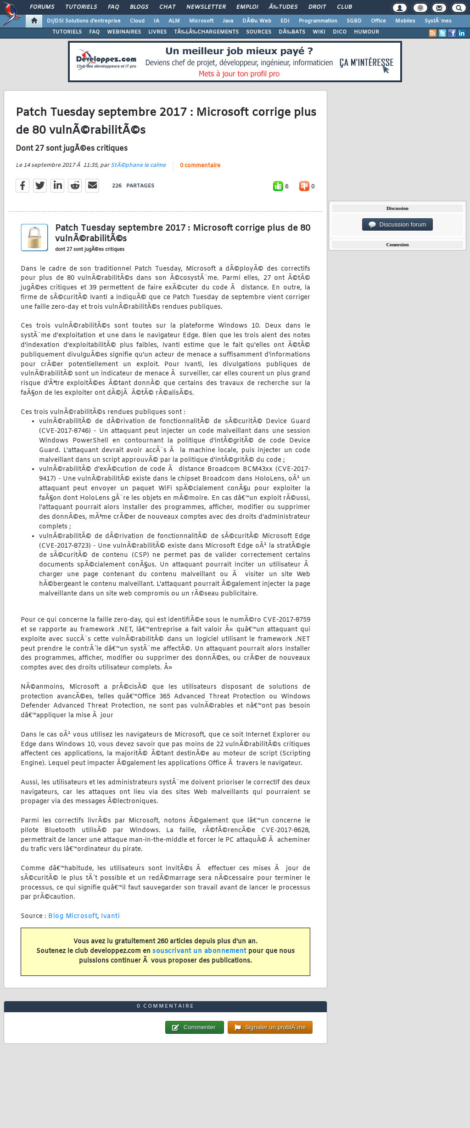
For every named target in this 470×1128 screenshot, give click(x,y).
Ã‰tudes (283, 7)
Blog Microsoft (72, 916)
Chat (167, 7)
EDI (285, 21)
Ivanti (110, 916)
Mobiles (405, 21)
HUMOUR (366, 32)
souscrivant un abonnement (199, 951)
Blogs (139, 7)
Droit (317, 7)
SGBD (354, 21)
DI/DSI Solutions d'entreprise (84, 21)
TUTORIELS (67, 32)
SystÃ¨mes (438, 21)
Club (344, 7)
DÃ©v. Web (256, 21)
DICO (340, 32)
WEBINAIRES (124, 32)
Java (228, 21)
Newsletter (205, 7)
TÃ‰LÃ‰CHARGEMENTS (206, 32)
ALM (174, 21)
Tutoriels (81, 7)
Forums (42, 7)
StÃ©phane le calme (138, 165)
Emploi (247, 7)
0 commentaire (200, 166)
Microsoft (201, 21)
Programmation (318, 21)
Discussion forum (397, 224)
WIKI (319, 32)
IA (156, 21)
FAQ (113, 7)
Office (378, 21)
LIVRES (157, 32)
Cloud (137, 21)
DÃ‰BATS (292, 32)
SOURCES (258, 32)
